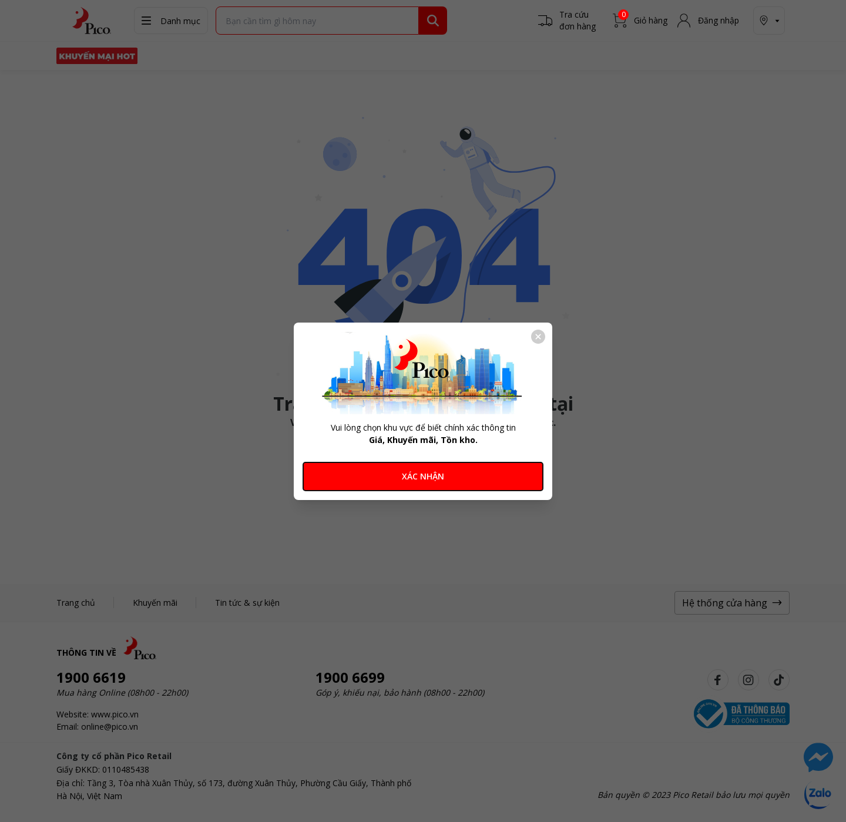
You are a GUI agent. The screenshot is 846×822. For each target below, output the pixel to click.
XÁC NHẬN (423, 476)
